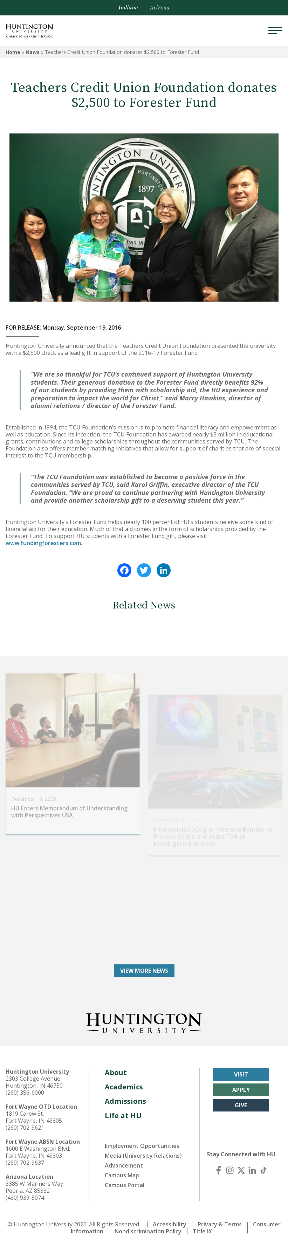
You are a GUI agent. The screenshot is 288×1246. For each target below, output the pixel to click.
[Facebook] (218, 1170)
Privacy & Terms (220, 1224)
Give (241, 1105)
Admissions (125, 1101)
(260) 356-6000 (25, 1092)
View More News (144, 971)
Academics (124, 1087)
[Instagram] (230, 1170)
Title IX (202, 1231)
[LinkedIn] (252, 1170)
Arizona (160, 7)
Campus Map (122, 1175)
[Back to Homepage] (144, 1022)
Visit (241, 1074)
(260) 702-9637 (25, 1162)
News (33, 52)
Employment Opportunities (142, 1146)
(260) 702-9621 (25, 1127)
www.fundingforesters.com (43, 543)
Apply (241, 1090)
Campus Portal (124, 1185)
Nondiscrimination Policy (148, 1231)
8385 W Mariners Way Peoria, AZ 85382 (34, 1187)
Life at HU (123, 1115)
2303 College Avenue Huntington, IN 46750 (34, 1082)
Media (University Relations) (143, 1155)
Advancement (124, 1165)
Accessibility (169, 1224)
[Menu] (275, 30)
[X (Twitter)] (241, 1170)
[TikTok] (263, 1170)
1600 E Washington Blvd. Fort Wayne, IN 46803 (38, 1152)
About (116, 1072)
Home (13, 52)
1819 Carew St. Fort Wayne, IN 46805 (34, 1117)
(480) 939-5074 (25, 1198)
